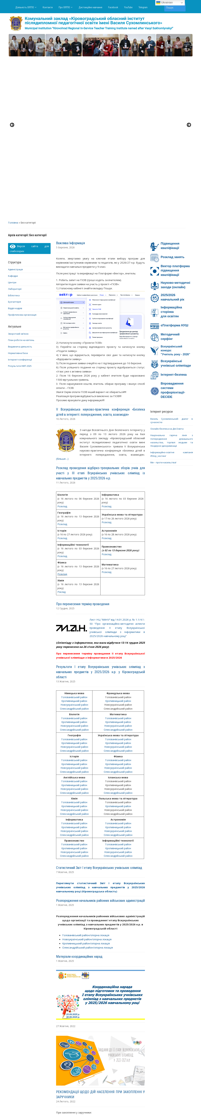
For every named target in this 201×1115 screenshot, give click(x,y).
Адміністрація (15, 108)
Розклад (62, 344)
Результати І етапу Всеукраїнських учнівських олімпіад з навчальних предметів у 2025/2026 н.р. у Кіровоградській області (100, 510)
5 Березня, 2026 (65, 85)
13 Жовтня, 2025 (65, 519)
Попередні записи (72, 1067)
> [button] (188, 44)
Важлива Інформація (70, 81)
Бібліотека (14, 133)
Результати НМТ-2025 (20, 204)
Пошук (181, 7)
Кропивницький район (74, 539)
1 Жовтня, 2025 (65, 743)
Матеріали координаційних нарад (79, 795)
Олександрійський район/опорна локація (87, 786)
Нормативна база (18, 191)
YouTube (128, 7)
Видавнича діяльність (20, 185)
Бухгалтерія (14, 140)
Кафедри (13, 114)
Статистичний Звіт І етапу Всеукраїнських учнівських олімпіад (99, 706)
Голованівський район (74, 535)
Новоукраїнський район (74, 543)
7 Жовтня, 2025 (65, 710)
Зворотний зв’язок (18, 172)
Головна (13, 61)
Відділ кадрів (15, 146)
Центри (12, 120)
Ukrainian (164, 3)
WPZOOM (134, 1106)
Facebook (113, 7)
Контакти (48, 7)
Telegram (143, 7)
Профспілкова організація (22, 153)
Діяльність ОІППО (24, 7)
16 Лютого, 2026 (65, 257)
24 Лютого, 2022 (65, 939)
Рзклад (61, 430)
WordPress (84, 1106)
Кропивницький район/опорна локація (86, 781)
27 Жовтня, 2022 (65, 864)
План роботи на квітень (21, 178)
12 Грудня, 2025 (65, 447)
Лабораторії (14, 127)
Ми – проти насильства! (163, 300)
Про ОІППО (64, 7)
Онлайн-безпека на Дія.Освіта (167, 267)
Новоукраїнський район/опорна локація (86, 777)
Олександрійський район (74, 547)
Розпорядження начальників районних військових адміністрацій (100, 739)
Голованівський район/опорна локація (85, 773)
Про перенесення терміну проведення (82, 443)
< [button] (12, 44)
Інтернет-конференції (20, 198)
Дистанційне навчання (90, 7)
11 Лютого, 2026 (65, 321)
